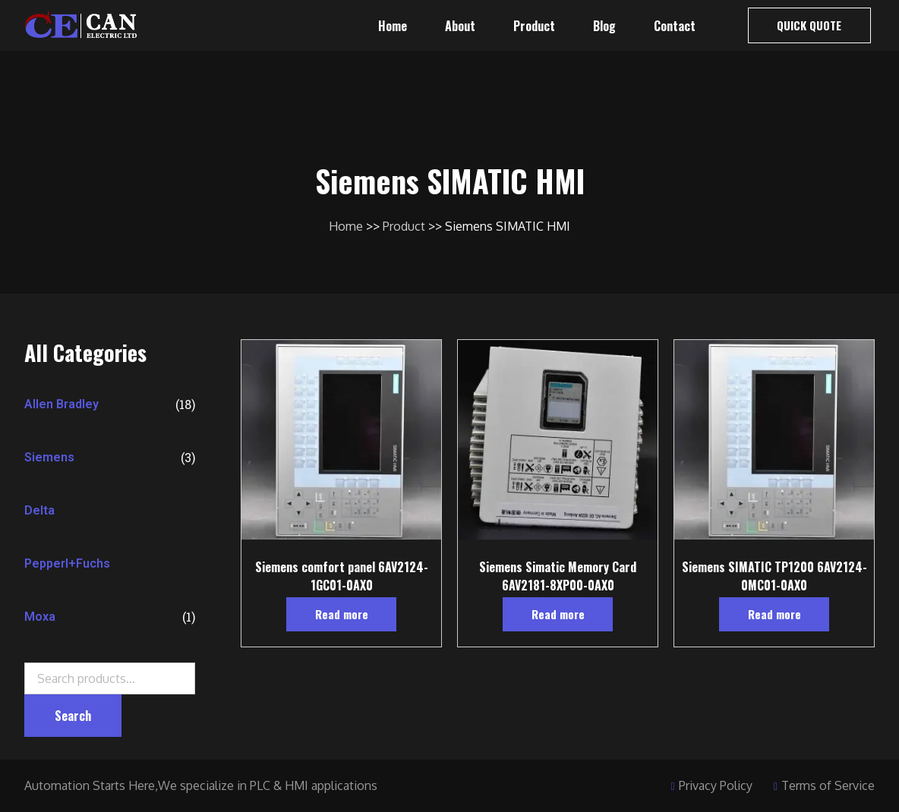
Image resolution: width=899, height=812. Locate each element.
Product (534, 26)
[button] (809, 25)
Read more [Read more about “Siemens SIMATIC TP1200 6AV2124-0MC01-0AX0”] (774, 614)
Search (73, 746)
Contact (675, 26)
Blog (604, 26)
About (460, 26)
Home (392, 26)
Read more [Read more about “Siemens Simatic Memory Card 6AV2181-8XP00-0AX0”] (558, 614)
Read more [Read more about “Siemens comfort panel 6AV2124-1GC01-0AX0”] (341, 614)
